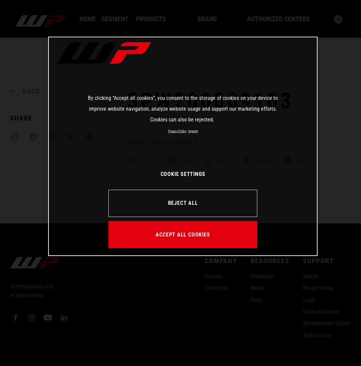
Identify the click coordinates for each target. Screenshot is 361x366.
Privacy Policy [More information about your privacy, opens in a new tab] (177, 131)
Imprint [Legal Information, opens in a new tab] (193, 131)
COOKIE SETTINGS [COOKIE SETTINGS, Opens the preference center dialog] (183, 174)
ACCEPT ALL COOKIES (183, 234)
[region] (183, 146)
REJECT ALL (183, 203)
